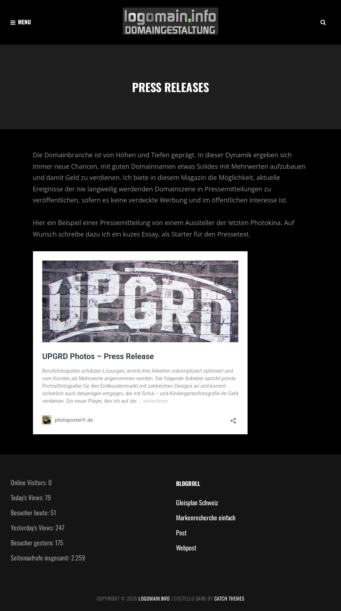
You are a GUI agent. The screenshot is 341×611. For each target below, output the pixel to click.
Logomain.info (154, 598)
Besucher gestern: (33, 542)
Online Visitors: (29, 482)
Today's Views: (28, 497)
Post (181, 532)
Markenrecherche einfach (205, 517)
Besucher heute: (30, 512)
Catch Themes (229, 598)
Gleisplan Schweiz (197, 502)
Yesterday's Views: (33, 527)
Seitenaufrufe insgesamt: (41, 557)
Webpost (186, 547)
